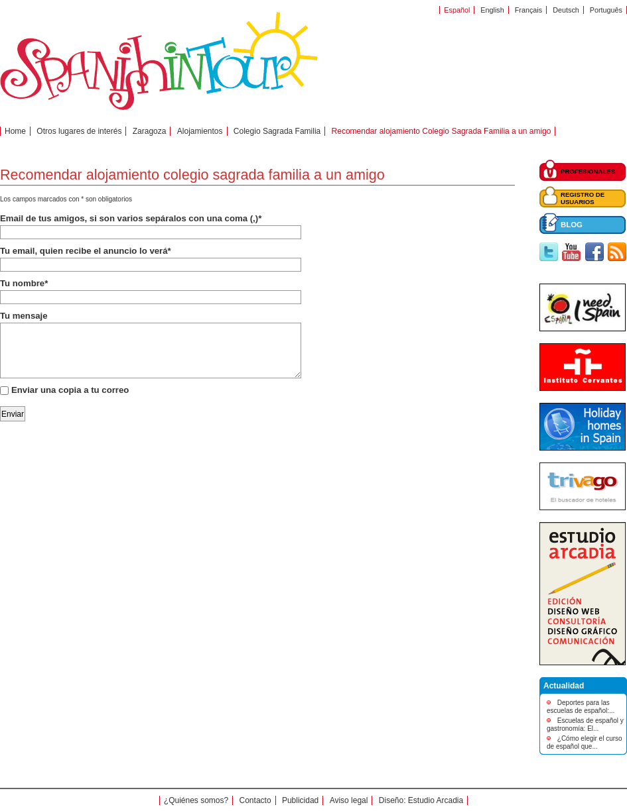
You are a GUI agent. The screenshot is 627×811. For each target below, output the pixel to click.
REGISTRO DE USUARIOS (582, 198)
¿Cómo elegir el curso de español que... (584, 742)
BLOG (572, 225)
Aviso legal (349, 800)
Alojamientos (200, 131)
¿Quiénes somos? (196, 800)
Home (15, 131)
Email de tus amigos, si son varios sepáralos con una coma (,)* (130, 218)
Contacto (255, 800)
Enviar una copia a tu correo (70, 390)
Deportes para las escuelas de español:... (580, 706)
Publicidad (300, 800)
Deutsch (566, 10)
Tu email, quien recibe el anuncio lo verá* (85, 251)
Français (528, 10)
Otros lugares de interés (78, 131)
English (492, 10)
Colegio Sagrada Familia (277, 131)
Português (606, 10)
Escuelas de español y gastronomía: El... (585, 724)
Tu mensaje (24, 316)
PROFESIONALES (588, 171)
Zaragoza (150, 131)
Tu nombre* (24, 283)
